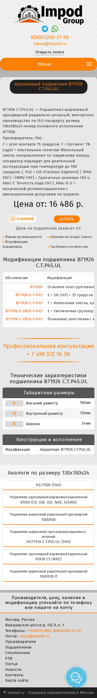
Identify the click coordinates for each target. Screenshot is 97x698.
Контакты (14, 675)
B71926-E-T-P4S (29, 295)
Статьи (11, 663)
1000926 (48, 519)
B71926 (36, 287)
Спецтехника (17, 652)
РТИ (9, 658)
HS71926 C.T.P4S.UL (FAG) (48, 541)
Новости (13, 669)
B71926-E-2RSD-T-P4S (23, 311)
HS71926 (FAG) (48, 485)
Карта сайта (16, 680)
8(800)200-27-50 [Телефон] (50, 37)
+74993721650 (39, 630)
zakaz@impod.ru (34, 636)
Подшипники (18, 647)
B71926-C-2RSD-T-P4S (24, 319)
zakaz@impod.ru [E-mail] (49, 43)
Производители (20, 641)
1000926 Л (49, 576)
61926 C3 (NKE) (48, 559)
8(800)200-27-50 (67, 630)
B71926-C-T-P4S (29, 303)
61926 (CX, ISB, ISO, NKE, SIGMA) (48, 502)
